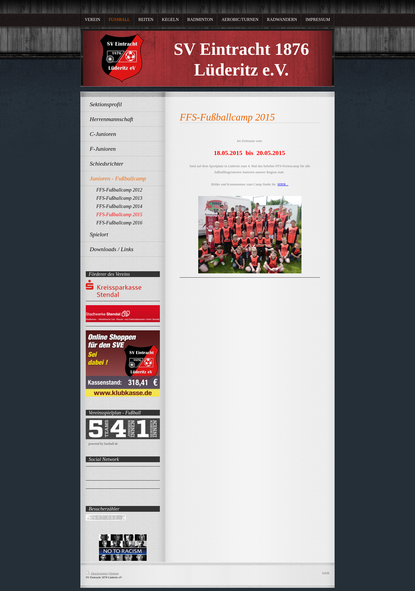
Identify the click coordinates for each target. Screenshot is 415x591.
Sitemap (114, 573)
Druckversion (97, 573)
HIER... (283, 184)
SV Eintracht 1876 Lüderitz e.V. (109, 472)
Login (325, 572)
